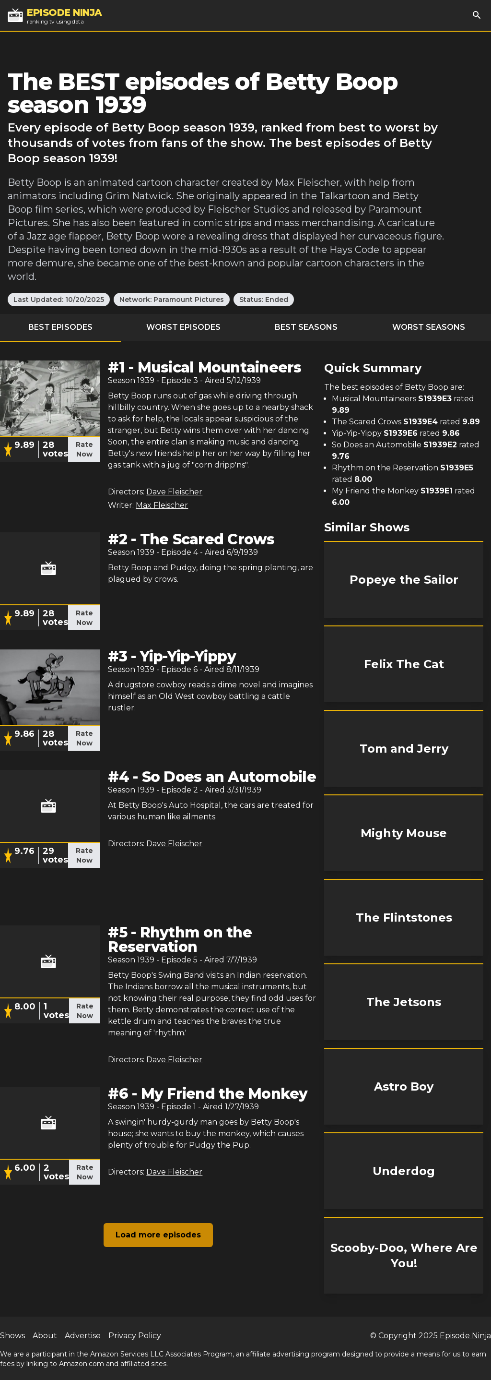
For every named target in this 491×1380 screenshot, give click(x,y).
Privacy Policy (134, 1335)
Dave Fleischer (174, 491)
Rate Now (84, 449)
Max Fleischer (162, 505)
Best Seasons (306, 327)
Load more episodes (158, 1234)
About (45, 1335)
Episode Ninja (465, 1335)
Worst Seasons (428, 327)
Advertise (83, 1335)
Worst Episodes (183, 327)
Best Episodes (60, 327)
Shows (12, 1335)
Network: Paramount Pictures (171, 299)
